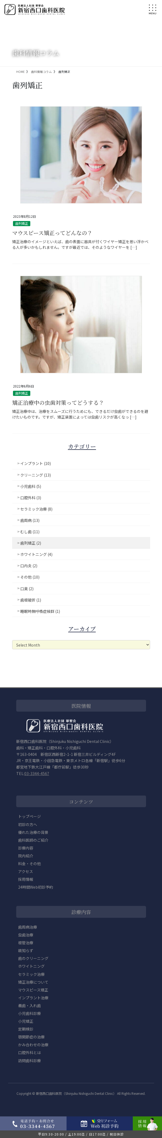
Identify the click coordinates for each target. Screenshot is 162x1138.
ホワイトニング (31, 966)
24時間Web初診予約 (35, 887)
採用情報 (25, 879)
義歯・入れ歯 (29, 1005)
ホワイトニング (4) (36, 554)
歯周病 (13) (29, 520)
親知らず (25, 950)
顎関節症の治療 (31, 1037)
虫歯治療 (25, 934)
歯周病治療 (27, 927)
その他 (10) (29, 577)
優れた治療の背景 (33, 832)
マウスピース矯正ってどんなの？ (52, 233)
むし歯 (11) (29, 531)
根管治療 (25, 942)
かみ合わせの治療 (33, 1044)
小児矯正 (25, 1021)
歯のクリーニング (33, 958)
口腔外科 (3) (30, 497)
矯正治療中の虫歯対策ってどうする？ (58, 402)
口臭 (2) (27, 588)
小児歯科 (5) (30, 486)
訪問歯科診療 (29, 1060)
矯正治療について (33, 982)
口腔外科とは (29, 1052)
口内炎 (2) (28, 565)
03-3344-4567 (36, 773)
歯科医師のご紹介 (33, 840)
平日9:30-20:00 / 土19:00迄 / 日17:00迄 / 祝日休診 (81, 1134)
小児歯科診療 (29, 1013)
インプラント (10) (35, 463)
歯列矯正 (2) (30, 543)
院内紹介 (25, 855)
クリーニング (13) (35, 475)
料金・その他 (29, 863)
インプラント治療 (33, 997)
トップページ (29, 816)
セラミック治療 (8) (36, 509)
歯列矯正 (21, 223)
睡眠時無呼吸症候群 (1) (40, 611)
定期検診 (25, 1029)
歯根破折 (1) (30, 600)
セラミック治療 (31, 974)
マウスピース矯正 (33, 990)
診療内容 (25, 848)
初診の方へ (27, 824)
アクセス (25, 871)
